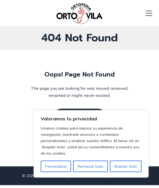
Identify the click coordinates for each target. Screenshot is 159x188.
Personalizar (56, 166)
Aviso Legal (62, 178)
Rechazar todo (90, 166)
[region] (91, 144)
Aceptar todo (125, 166)
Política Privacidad (91, 178)
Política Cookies (123, 178)
